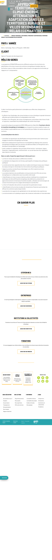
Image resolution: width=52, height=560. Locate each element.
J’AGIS (17, 6)
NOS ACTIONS (17, 394)
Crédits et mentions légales (6, 422)
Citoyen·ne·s (41, 398)
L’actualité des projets (32, 400)
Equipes (5, 400)
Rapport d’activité (7, 411)
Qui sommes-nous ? (7, 398)
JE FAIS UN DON (34, 6)
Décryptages (29, 405)
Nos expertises (18, 402)
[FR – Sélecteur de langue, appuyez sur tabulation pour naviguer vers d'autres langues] (40, 3)
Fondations (41, 406)
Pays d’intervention (19, 398)
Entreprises (41, 400)
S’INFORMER (29, 394)
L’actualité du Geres (31, 398)
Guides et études (30, 402)
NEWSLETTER (32, 3)
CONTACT (25, 3)
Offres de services (19, 405)
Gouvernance (6, 402)
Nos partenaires (7, 407)
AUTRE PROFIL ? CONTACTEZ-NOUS (26, 361)
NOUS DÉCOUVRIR (7, 394)
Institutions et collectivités (41, 403)
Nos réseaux (6, 409)
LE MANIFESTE (12, 6)
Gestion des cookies (15, 422)
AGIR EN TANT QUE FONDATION (26, 351)
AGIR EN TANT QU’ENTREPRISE (26, 306)
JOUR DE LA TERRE (24, 6)
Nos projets (17, 400)
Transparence (6, 405)
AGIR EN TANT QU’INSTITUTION (26, 328)
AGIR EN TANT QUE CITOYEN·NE (26, 283)
